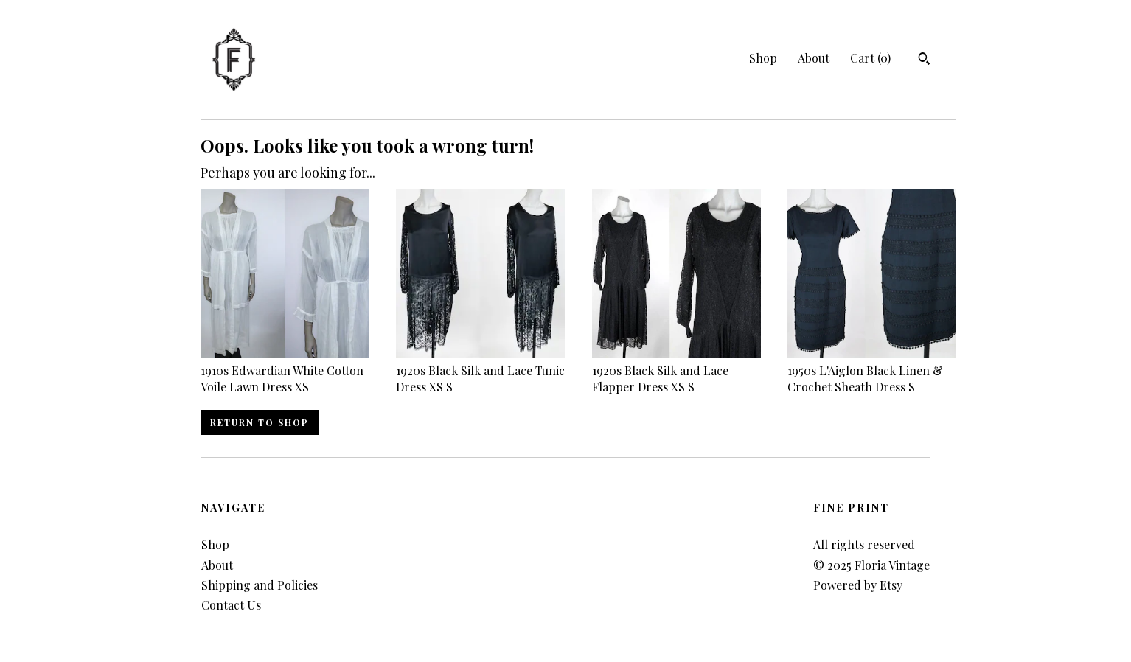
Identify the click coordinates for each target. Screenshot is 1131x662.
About (813, 58)
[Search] (924, 60)
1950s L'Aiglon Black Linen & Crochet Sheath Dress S (871, 370)
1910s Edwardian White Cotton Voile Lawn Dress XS (285, 370)
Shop (763, 58)
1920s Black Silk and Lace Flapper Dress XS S (676, 370)
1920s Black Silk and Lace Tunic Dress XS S (480, 370)
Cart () (870, 58)
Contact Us (231, 605)
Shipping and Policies (259, 585)
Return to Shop (259, 422)
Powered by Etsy (857, 585)
